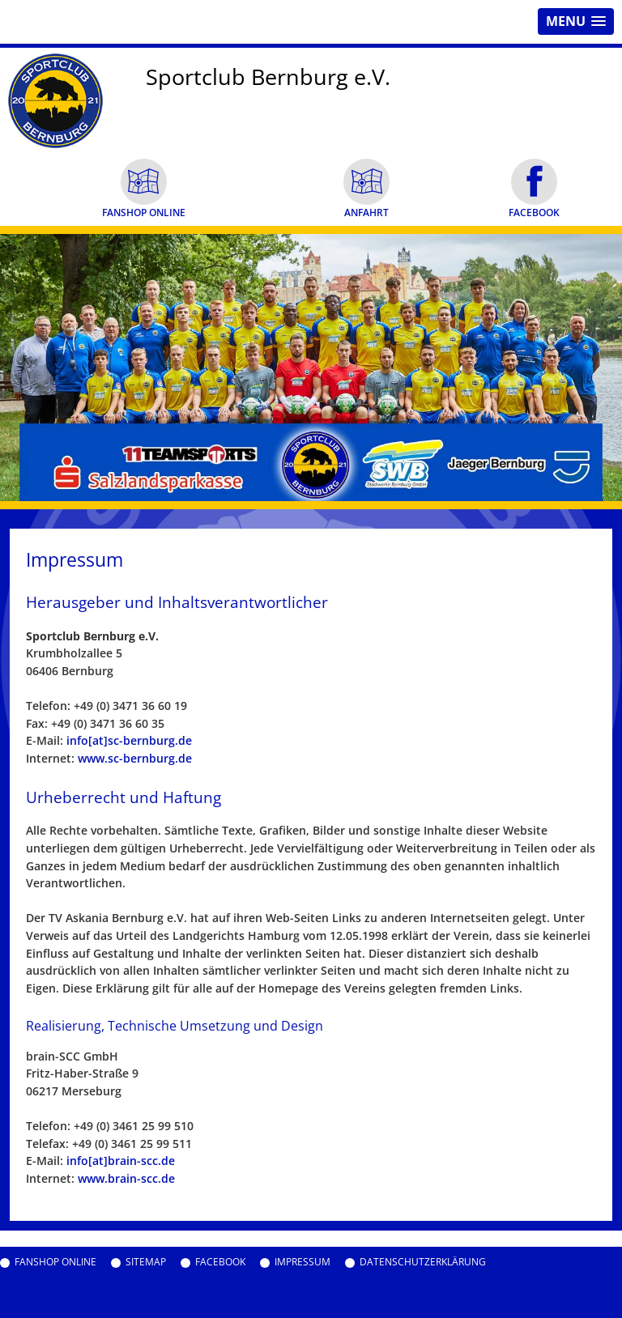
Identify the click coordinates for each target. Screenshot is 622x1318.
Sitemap (146, 1262)
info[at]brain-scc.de (120, 1160)
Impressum (302, 1262)
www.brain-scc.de (126, 1178)
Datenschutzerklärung (423, 1262)
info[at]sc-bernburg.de (129, 740)
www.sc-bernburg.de (135, 758)
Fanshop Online (55, 1262)
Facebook (220, 1262)
